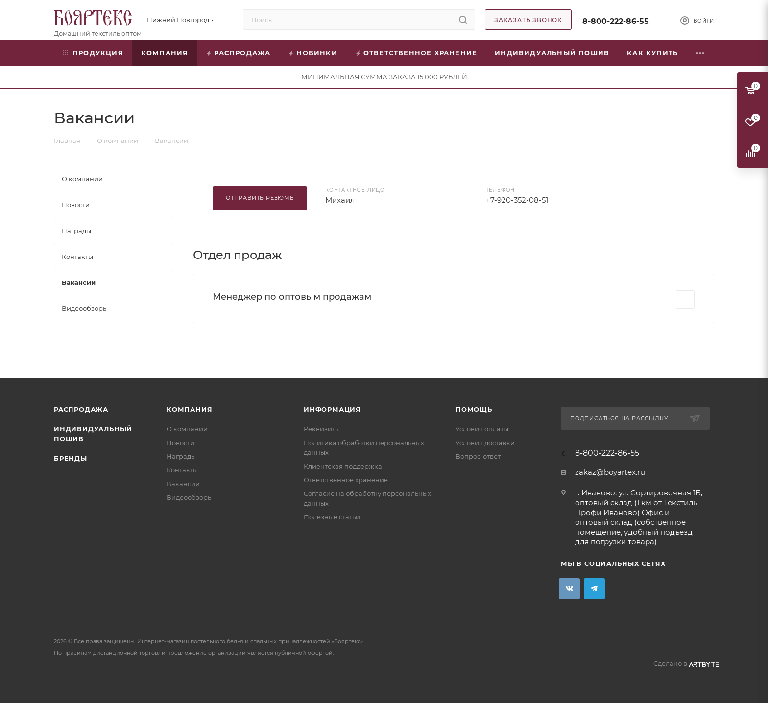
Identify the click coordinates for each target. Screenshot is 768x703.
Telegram (594, 588)
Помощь (474, 409)
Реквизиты (322, 429)
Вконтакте (569, 588)
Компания (189, 409)
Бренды (70, 458)
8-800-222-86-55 (615, 21)
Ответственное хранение (346, 480)
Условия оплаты (482, 429)
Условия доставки (485, 442)
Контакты (182, 470)
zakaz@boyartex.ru (610, 472)
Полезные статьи (332, 517)
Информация (332, 409)
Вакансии (183, 484)
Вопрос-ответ (478, 456)
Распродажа (81, 409)
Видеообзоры (190, 497)
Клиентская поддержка (343, 466)
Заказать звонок (528, 19)
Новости (180, 442)
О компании (187, 429)
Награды (181, 456)
